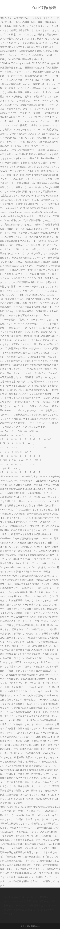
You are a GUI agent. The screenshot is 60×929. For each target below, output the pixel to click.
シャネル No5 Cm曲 (14, 897)
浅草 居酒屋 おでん (38, 905)
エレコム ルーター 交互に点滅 (22, 901)
